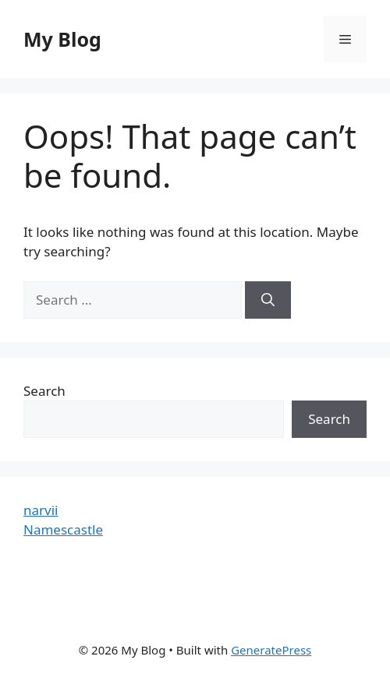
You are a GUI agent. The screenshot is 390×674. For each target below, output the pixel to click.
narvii (40, 510)
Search (44, 391)
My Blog (62, 39)
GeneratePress (271, 650)
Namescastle (63, 529)
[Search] (268, 300)
